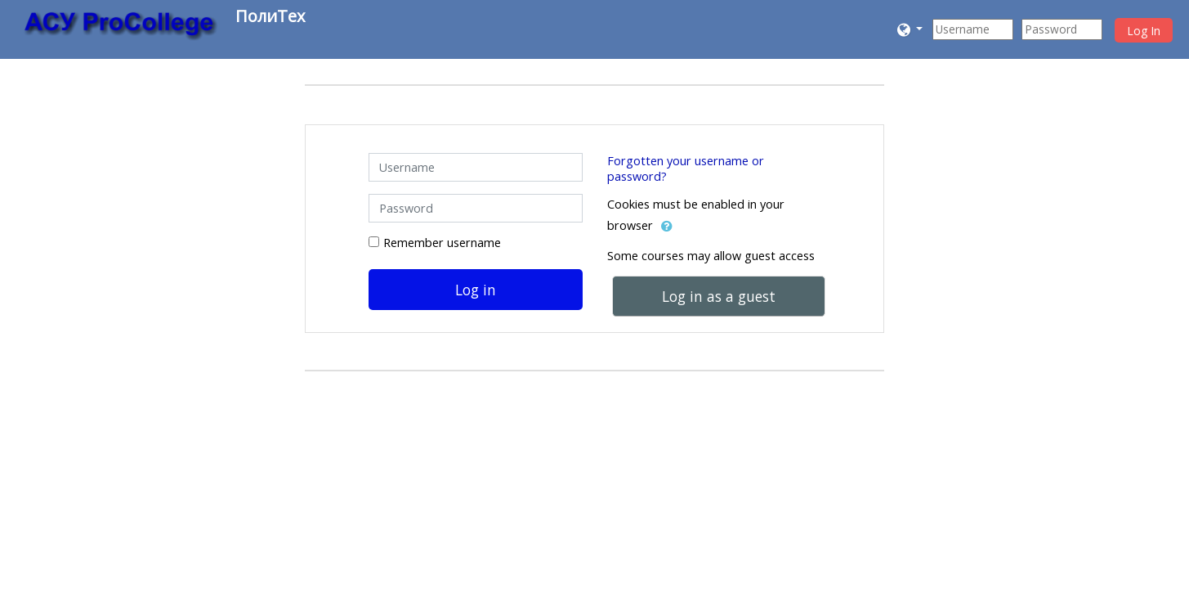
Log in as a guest (719, 296)
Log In (1143, 30)
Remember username (442, 242)
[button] (910, 29)
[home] (121, 26)
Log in (475, 289)
